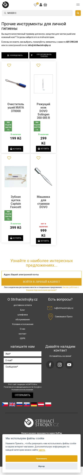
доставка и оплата (23, 311)
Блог (22, 316)
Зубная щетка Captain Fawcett (15, 205)
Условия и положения (22, 330)
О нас (22, 335)
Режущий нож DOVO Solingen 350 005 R (43, 111)
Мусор (41, 466)
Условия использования (22, 396)
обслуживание (22, 325)
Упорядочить (15, 55)
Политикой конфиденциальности (19, 393)
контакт (22, 340)
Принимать (41, 458)
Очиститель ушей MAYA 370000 (15, 107)
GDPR (22, 345)
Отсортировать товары (41, 55)
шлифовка (23, 321)
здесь (41, 450)
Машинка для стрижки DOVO (43, 205)
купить (16, 149)
